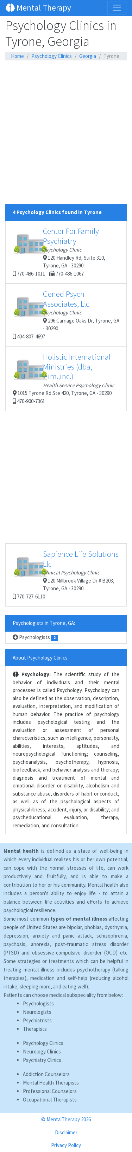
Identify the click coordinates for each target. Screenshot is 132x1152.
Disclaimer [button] (66, 1132)
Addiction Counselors (46, 1074)
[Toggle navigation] (116, 7)
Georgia (87, 56)
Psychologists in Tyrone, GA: (44, 623)
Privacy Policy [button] (66, 1145)
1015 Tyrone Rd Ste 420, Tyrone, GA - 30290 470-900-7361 (63, 378)
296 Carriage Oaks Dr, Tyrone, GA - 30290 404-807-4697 (66, 314)
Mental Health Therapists (51, 1082)
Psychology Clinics (51, 56)
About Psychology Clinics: (41, 657)
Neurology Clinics (42, 1051)
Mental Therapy (38, 7)
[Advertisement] (66, 137)
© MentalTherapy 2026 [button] (66, 1119)
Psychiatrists (37, 1020)
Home (17, 56)
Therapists (35, 1029)
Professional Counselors (50, 1091)
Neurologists (37, 1012)
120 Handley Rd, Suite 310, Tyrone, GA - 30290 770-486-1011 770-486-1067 (59, 251)
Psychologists (35, 637)
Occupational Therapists (50, 1099)
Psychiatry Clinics (42, 1060)
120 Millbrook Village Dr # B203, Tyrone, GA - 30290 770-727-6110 (66, 574)
